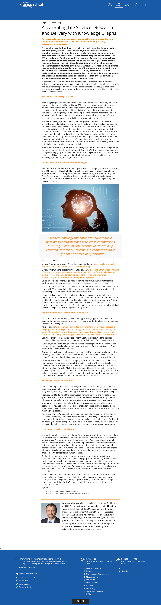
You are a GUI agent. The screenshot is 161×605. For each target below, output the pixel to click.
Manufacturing (90, 577)
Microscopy (89, 588)
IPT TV (87, 594)
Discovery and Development (96, 574)
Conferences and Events (94, 591)
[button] (145, 5)
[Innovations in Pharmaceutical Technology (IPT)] (62, 5)
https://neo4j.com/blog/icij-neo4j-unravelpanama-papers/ (69, 493)
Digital (87, 571)
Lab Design (89, 580)
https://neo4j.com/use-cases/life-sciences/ (64, 491)
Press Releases (90, 583)
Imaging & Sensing (92, 568)
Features (88, 585)
